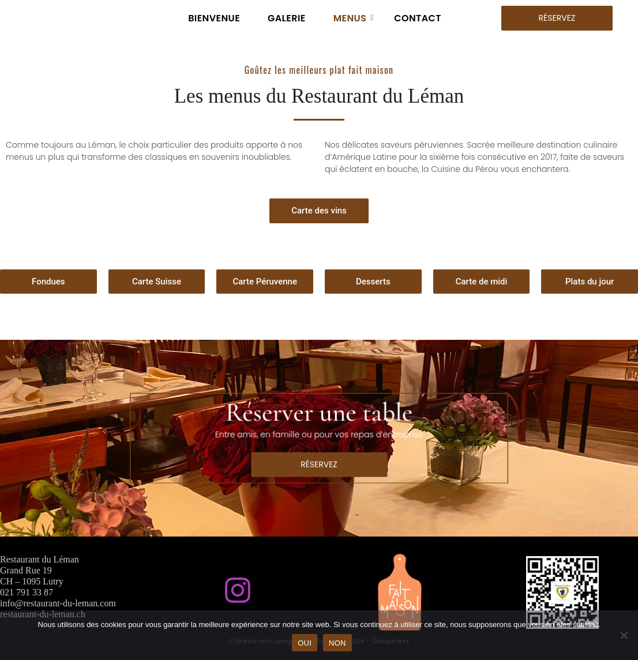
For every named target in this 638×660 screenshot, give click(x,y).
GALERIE (287, 18)
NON (337, 643)
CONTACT (417, 18)
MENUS (353, 18)
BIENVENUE (214, 18)
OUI (305, 643)
